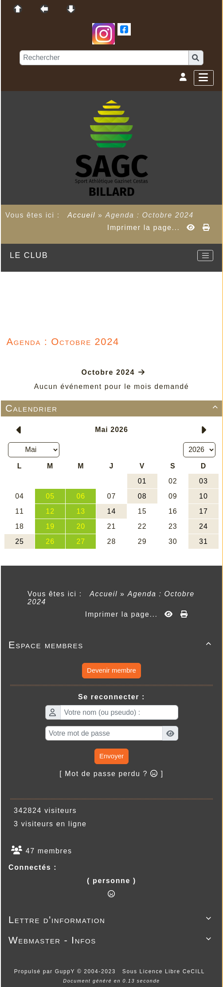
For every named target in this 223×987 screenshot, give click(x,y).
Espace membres (111, 644)
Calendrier (113, 408)
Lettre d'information (111, 919)
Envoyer (111, 756)
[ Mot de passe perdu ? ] (111, 773)
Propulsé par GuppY (45, 971)
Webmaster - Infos (111, 940)
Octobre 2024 (108, 372)
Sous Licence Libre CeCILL (164, 971)
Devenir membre (111, 670)
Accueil (81, 215)
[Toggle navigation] (205, 256)
